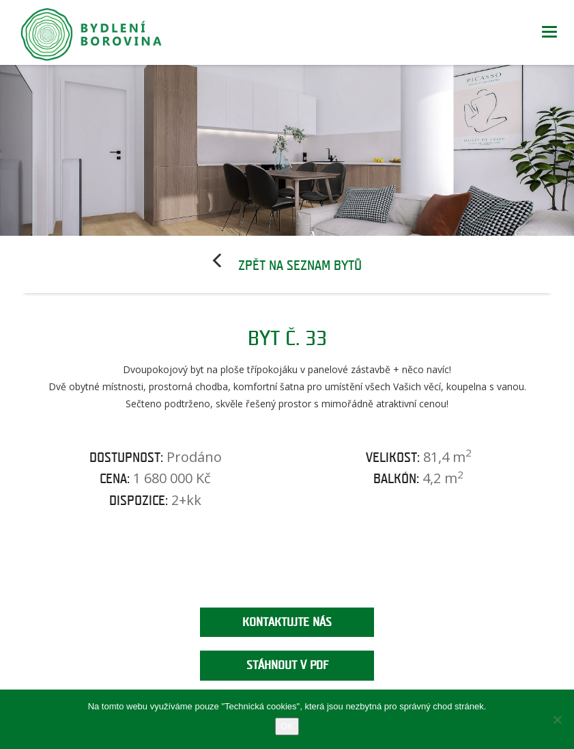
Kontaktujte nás (287, 622)
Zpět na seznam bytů (300, 265)
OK (287, 726)
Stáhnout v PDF (287, 665)
